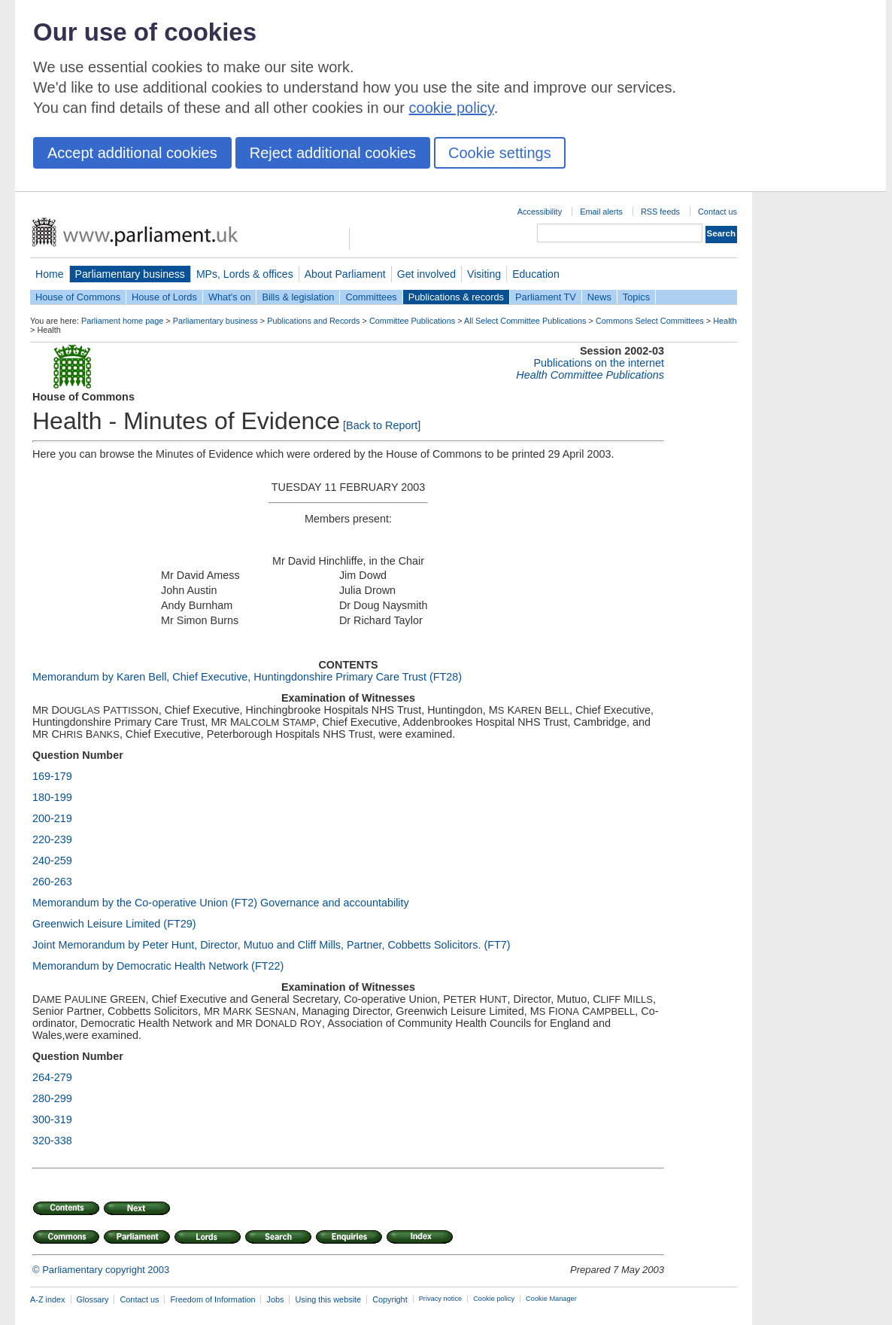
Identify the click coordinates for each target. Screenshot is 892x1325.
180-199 (52, 797)
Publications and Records (313, 320)
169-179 (52, 776)
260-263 (52, 882)
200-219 (52, 818)
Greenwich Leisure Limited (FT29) (114, 924)
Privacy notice (440, 1298)
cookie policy (451, 107)
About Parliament (345, 274)
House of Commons (77, 297)
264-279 (52, 1077)
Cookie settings (499, 153)
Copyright (390, 1299)
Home (49, 274)
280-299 (52, 1098)
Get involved (426, 274)
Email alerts (601, 211)
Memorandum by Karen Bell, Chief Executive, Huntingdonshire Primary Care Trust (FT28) (247, 677)
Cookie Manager (551, 1298)
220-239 (52, 839)
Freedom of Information (212, 1299)
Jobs (275, 1299)
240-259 (52, 860)
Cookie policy (493, 1298)
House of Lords (164, 297)
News (599, 297)
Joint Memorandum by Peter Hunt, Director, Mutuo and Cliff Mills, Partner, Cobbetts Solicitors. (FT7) (271, 945)
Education (536, 274)
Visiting (484, 274)
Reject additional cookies (333, 153)
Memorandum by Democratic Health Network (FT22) (158, 966)
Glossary (93, 1299)
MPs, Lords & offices (244, 274)
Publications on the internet (598, 363)
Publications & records (456, 297)
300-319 (52, 1119)
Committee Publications (412, 320)
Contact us (717, 211)
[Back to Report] (381, 425)
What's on (229, 297)
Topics (636, 297)
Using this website (328, 1299)
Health (724, 320)
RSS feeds (660, 211)
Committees (370, 297)
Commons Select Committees (650, 320)
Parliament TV (545, 297)
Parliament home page (122, 320)
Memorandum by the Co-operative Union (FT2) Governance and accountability (220, 903)
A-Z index (47, 1299)
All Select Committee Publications (525, 320)
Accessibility (539, 211)
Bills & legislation (298, 297)
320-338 (52, 1141)
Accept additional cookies (132, 153)
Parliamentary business (130, 274)
